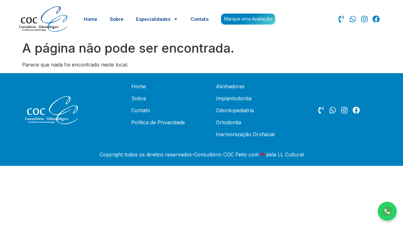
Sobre (116, 19)
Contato (199, 19)
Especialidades (157, 19)
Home (90, 19)
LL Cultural (291, 154)
